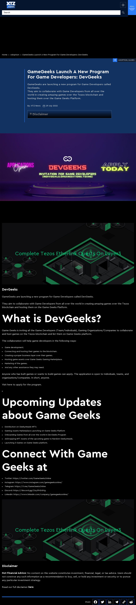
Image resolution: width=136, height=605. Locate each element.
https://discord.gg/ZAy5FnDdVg (29, 490)
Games (131, 60)
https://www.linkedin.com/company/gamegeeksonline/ (41, 494)
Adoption (14, 55)
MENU (132, 8)
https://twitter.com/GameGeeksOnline (32, 478)
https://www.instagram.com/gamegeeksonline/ (38, 482)
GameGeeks (9, 296)
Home (4, 55)
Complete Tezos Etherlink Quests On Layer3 (68, 253)
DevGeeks (87, 296)
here (9, 384)
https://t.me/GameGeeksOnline (30, 486)
